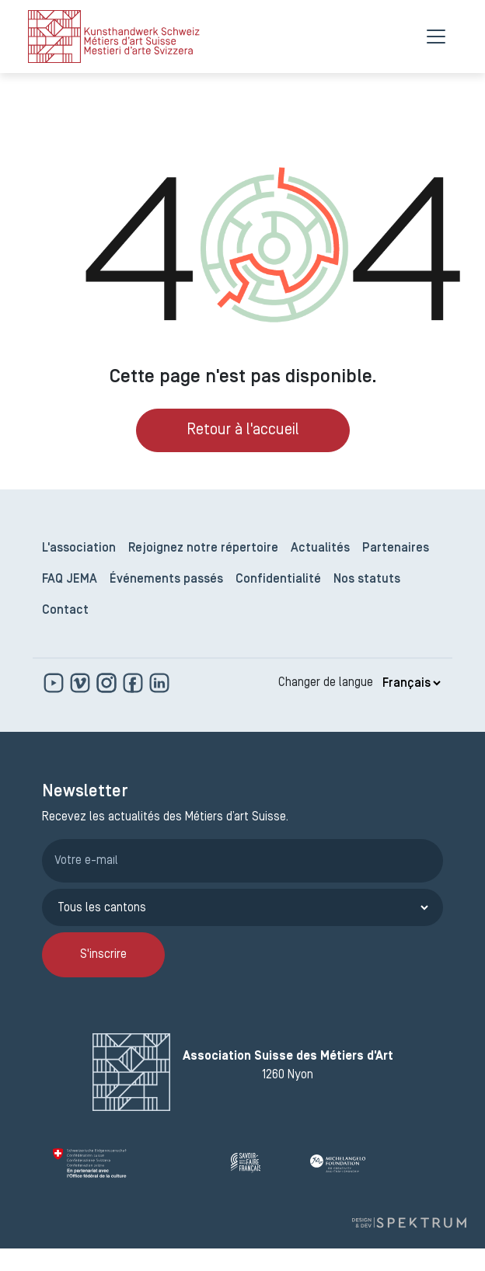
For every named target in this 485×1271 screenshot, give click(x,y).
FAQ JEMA (69, 579)
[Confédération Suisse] (135, 1163)
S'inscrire (103, 954)
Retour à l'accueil (243, 430)
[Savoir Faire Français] (264, 1163)
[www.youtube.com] (55, 682)
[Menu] (436, 36)
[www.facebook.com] (134, 682)
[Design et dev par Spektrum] (408, 1222)
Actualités (320, 548)
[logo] (114, 36)
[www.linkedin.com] (159, 682)
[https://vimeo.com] (81, 682)
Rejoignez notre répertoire (203, 548)
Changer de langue (325, 682)
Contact (65, 610)
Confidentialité (278, 579)
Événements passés (166, 579)
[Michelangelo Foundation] (371, 1163)
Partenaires (395, 548)
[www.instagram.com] (108, 682)
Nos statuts (366, 579)
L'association (79, 548)
